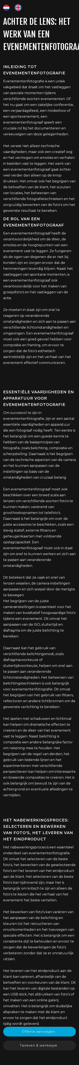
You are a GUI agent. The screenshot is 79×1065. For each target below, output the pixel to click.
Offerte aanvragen (38, 1031)
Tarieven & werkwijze (38, 1045)
